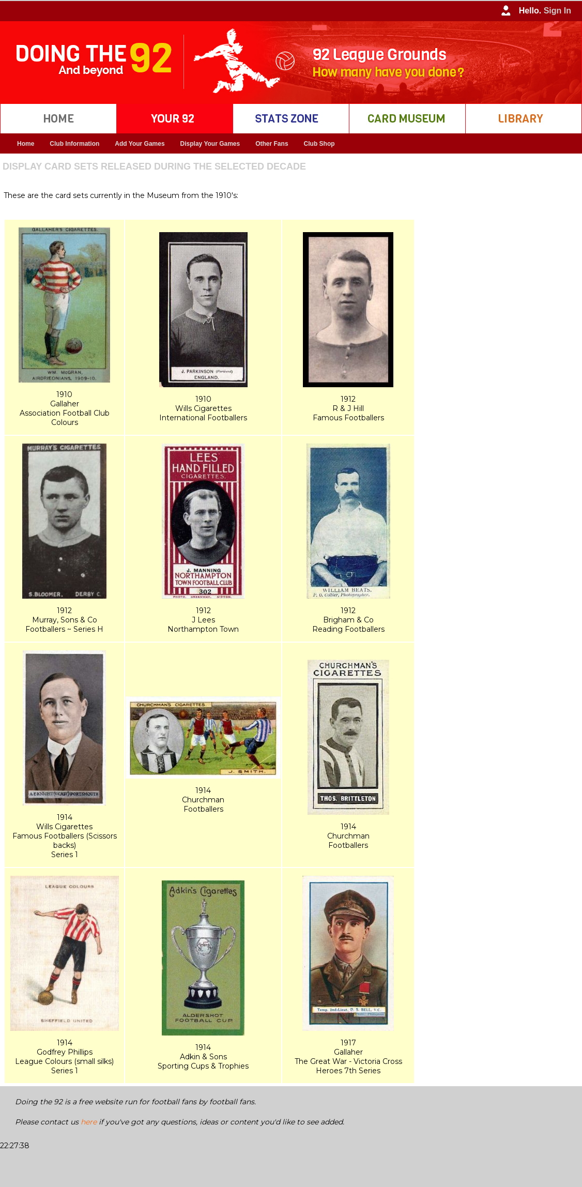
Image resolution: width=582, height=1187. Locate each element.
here (89, 1122)
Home (25, 143)
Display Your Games (210, 143)
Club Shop (319, 143)
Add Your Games (139, 143)
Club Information (74, 143)
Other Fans (271, 143)
